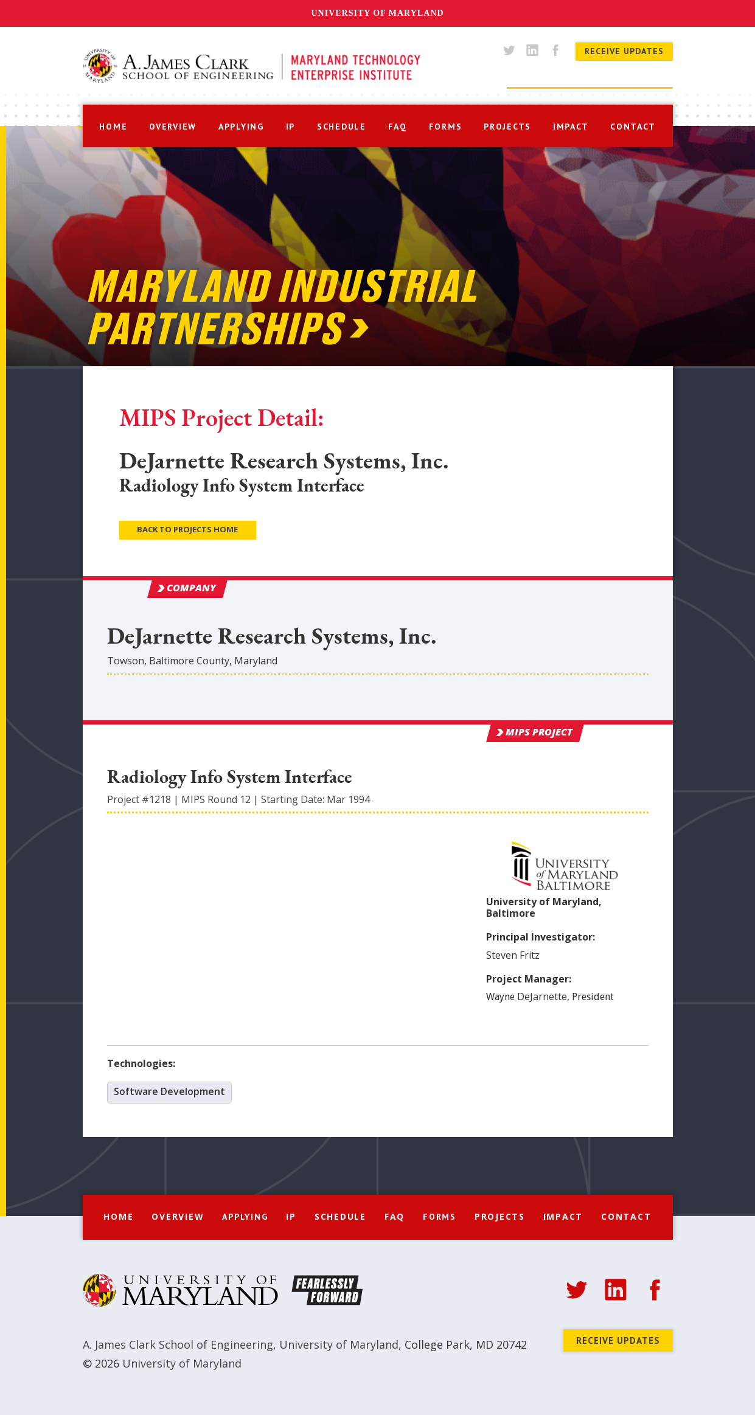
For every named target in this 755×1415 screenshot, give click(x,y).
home (113, 126)
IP (291, 126)
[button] (241, 125)
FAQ (394, 1216)
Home (118, 1216)
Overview (177, 1216)
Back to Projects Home (187, 529)
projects (507, 126)
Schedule (340, 1216)
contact (632, 126)
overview (173, 126)
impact (571, 126)
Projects (500, 1216)
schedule (341, 126)
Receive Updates (624, 51)
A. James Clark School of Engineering (178, 1344)
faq (397, 126)
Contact (626, 1216)
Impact (563, 1216)
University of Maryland (377, 13)
